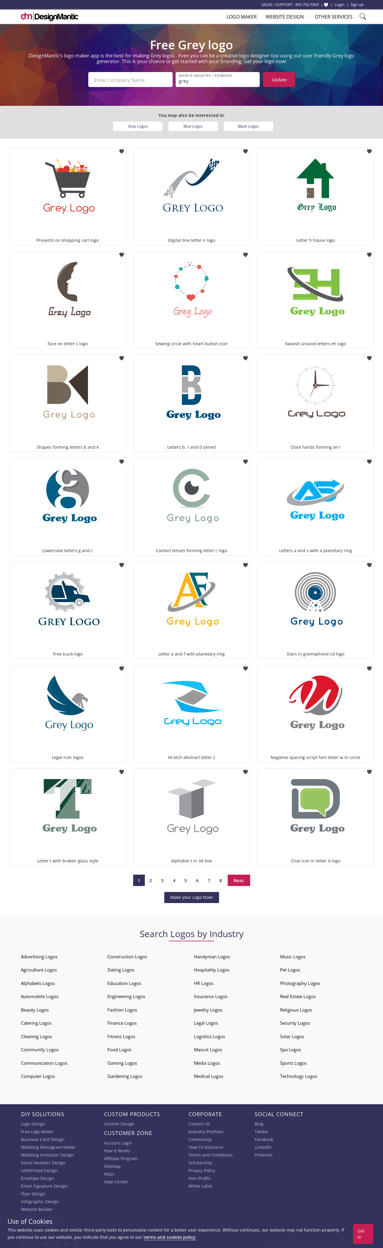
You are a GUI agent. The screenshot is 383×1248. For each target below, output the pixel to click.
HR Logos (203, 982)
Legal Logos (206, 1022)
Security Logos (295, 1022)
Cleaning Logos (36, 1035)
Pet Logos (290, 968)
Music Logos (293, 955)
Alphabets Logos (38, 982)
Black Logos (248, 125)
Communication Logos (44, 1062)
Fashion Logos (122, 1009)
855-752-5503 (307, 4)
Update (279, 80)
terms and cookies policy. (170, 1237)
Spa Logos (290, 1048)
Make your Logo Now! (191, 896)
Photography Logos (300, 982)
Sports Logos (293, 1062)
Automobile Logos (39, 995)
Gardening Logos (124, 1075)
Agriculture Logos (39, 968)
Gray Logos (138, 125)
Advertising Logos (39, 955)
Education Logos (124, 982)
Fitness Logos (121, 1035)
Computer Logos (38, 1075)
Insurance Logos (210, 995)
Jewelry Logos (208, 1009)
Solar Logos (292, 1035)
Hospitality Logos (212, 968)
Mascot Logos (208, 1048)
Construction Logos (127, 955)
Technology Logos (298, 1075)
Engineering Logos (126, 995)
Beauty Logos (35, 1009)
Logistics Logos (209, 1035)
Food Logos (119, 1048)
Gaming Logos (122, 1062)
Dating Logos (120, 968)
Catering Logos (36, 1022)
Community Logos (40, 1048)
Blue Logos (193, 125)
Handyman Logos (212, 955)
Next (239, 879)
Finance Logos (122, 1022)
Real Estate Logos (298, 995)
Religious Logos (296, 1009)
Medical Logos (208, 1075)
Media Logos (207, 1062)
